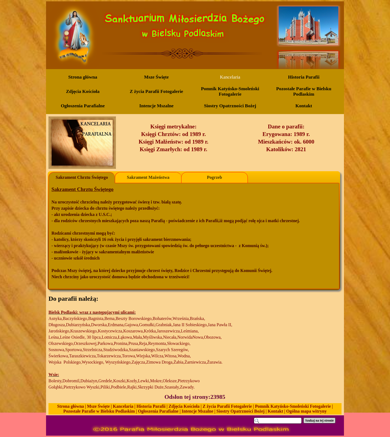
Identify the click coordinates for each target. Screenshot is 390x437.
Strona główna (70, 406)
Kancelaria (123, 406)
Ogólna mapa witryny (306, 411)
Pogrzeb (214, 177)
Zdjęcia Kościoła (184, 406)
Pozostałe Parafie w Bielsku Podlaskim (99, 411)
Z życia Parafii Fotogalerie (227, 406)
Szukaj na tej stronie (319, 420)
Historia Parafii (150, 406)
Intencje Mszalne (197, 411)
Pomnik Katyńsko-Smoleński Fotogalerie (293, 406)
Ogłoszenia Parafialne (158, 411)
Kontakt (275, 411)
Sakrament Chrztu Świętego (82, 177)
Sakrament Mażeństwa (148, 177)
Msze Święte (98, 406)
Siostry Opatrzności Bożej (240, 411)
